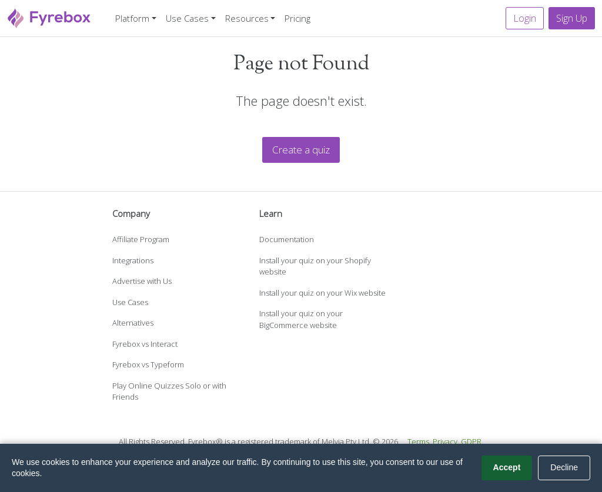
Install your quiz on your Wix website (322, 292)
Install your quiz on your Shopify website (315, 266)
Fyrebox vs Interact (145, 344)
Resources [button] (247, 18)
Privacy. (446, 441)
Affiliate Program (140, 239)
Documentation (286, 239)
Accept (507, 467)
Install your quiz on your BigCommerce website (301, 319)
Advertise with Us (142, 281)
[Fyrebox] (49, 17)
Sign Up (571, 18)
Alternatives (132, 322)
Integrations (132, 260)
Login (524, 18)
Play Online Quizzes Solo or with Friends (169, 391)
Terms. (419, 441)
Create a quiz (301, 149)
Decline (564, 467)
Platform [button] (132, 18)
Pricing (297, 18)
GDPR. (472, 441)
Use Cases (130, 302)
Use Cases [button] (187, 18)
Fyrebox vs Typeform (148, 364)
